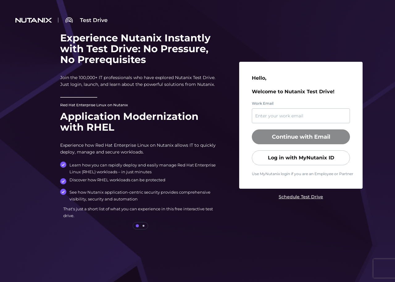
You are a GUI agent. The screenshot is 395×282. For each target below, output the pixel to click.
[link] (301, 197)
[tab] (137, 226)
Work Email (262, 103)
